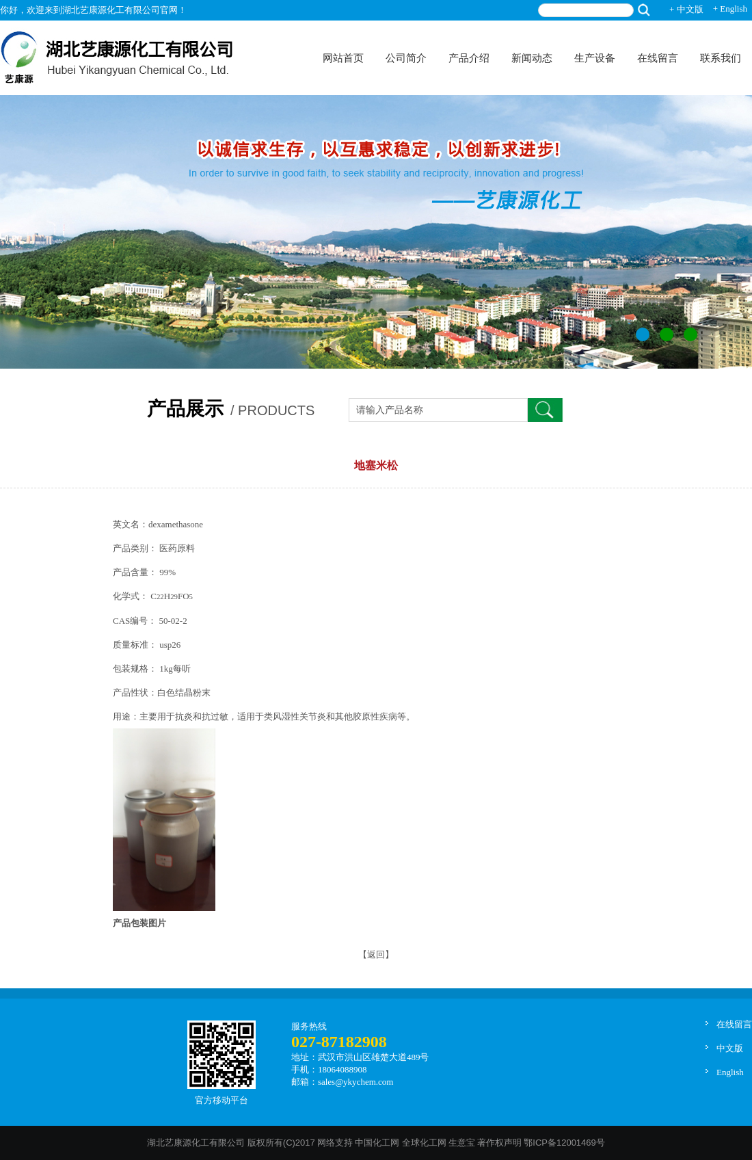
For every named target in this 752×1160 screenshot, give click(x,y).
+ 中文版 (686, 9)
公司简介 (406, 58)
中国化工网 (377, 1142)
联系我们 (720, 58)
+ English (730, 8)
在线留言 (657, 58)
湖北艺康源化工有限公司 (196, 1142)
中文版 (729, 1048)
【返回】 (376, 954)
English (730, 1072)
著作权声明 (499, 1142)
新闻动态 (531, 58)
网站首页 (343, 58)
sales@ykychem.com (356, 1082)
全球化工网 (424, 1142)
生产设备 (594, 58)
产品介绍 (468, 58)
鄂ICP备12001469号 (564, 1142)
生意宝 (461, 1142)
